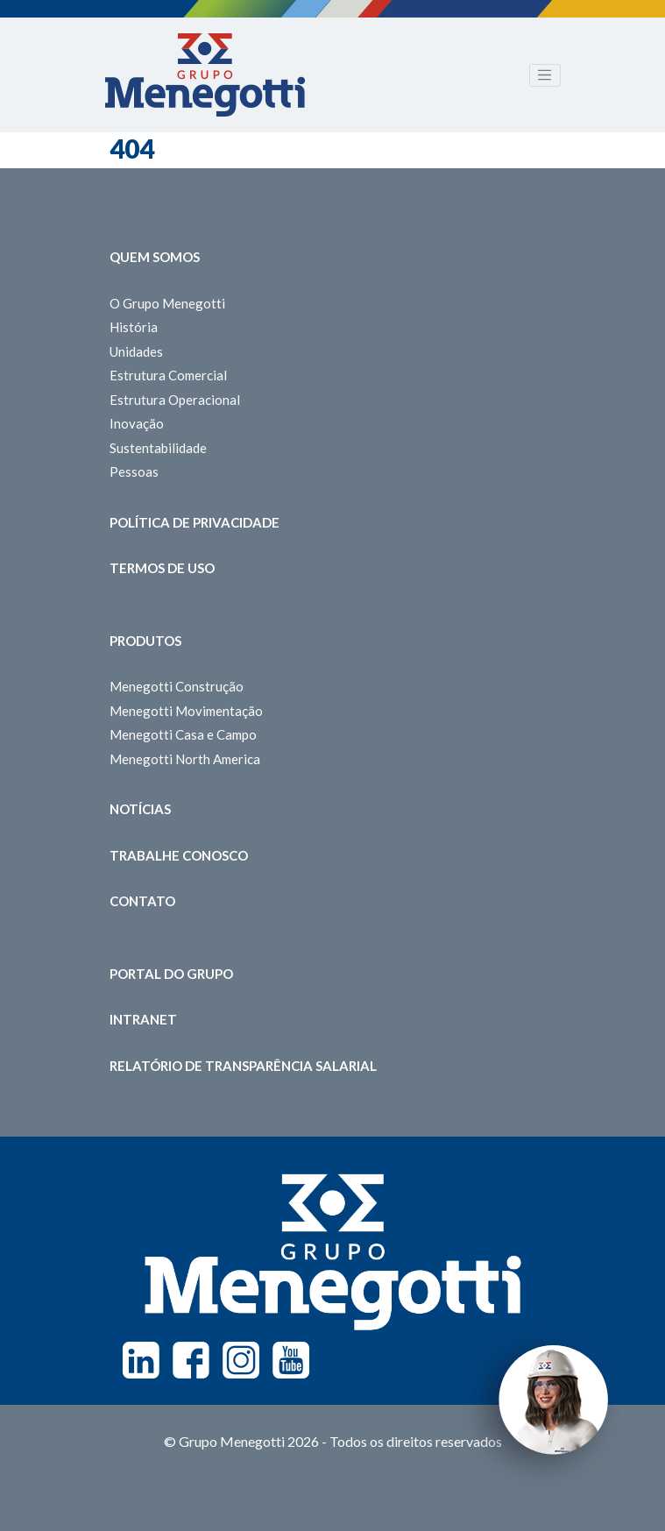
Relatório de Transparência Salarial (243, 1066)
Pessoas (134, 471)
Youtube (290, 1360)
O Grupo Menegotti (167, 303)
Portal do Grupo (171, 974)
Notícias (140, 809)
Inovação (137, 423)
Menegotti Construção (177, 686)
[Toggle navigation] (545, 75)
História (134, 327)
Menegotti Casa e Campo (183, 734)
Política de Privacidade (194, 522)
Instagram (241, 1360)
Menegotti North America (185, 759)
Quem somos (155, 257)
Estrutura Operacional (175, 400)
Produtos (145, 641)
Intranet (143, 1019)
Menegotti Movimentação (186, 711)
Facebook (191, 1360)
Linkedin (141, 1360)
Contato (142, 901)
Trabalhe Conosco (179, 855)
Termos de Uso (162, 568)
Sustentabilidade (158, 448)
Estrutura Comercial (168, 375)
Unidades (136, 351)
